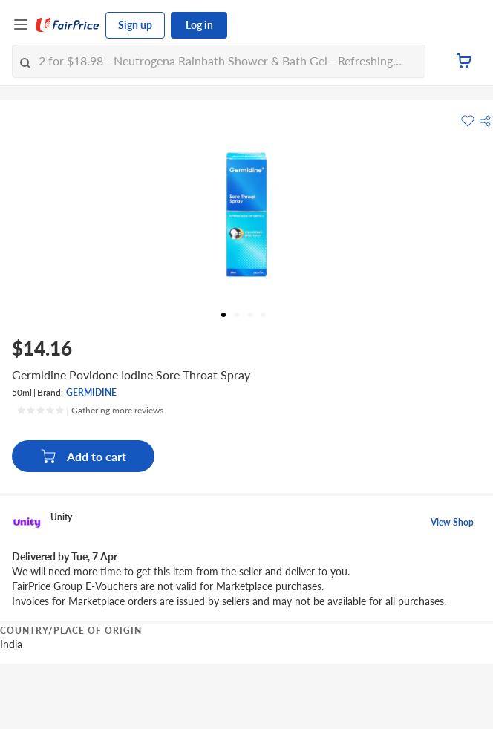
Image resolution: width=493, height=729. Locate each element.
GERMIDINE (91, 392)
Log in (199, 25)
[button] (485, 121)
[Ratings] (90, 410)
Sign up (135, 25)
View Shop (452, 522)
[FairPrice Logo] (67, 25)
